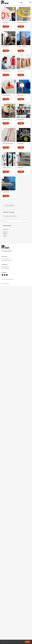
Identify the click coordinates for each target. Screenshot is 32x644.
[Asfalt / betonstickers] (23, 14)
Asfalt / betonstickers (22, 22)
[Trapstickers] (23, 159)
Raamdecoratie (6, 119)
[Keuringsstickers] (8, 62)
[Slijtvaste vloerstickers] (8, 135)
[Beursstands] (8, 38)
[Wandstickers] (8, 183)
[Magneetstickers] (8, 87)
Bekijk (4, 28)
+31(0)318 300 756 (6, 258)
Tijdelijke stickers (6, 167)
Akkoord (27, 641)
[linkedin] (4, 275)
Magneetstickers (6, 95)
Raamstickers (20, 119)
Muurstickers (20, 95)
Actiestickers (5, 22)
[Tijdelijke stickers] (8, 159)
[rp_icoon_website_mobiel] (5, 1)
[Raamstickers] (23, 111)
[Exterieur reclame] (23, 38)
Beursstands (5, 46)
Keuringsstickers (6, 71)
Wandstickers (5, 192)
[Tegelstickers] (23, 135)
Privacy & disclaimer (5, 283)
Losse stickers (20, 71)
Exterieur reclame (21, 46)
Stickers (4, 236)
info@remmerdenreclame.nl (7, 260)
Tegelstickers (20, 143)
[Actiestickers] (8, 14)
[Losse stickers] (23, 62)
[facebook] (7, 275)
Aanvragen (6, 26)
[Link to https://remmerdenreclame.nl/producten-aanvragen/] (21, 2)
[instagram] (2, 275)
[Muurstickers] (23, 87)
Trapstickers (20, 167)
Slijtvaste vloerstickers (7, 143)
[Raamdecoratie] (8, 111)
